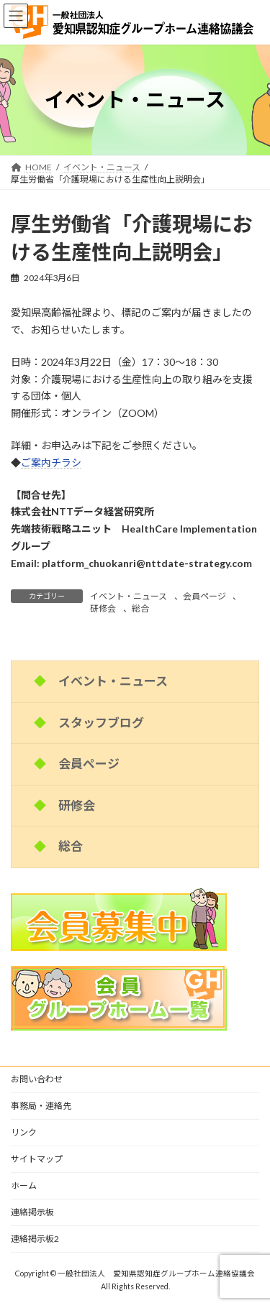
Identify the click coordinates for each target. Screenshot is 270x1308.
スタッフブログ (101, 722)
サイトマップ (37, 1158)
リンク (24, 1132)
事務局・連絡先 (41, 1105)
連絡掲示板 (32, 1212)
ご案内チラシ (51, 462)
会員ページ (204, 596)
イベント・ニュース (128, 596)
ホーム (24, 1185)
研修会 (103, 608)
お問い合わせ (37, 1079)
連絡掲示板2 (35, 1238)
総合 (140, 608)
